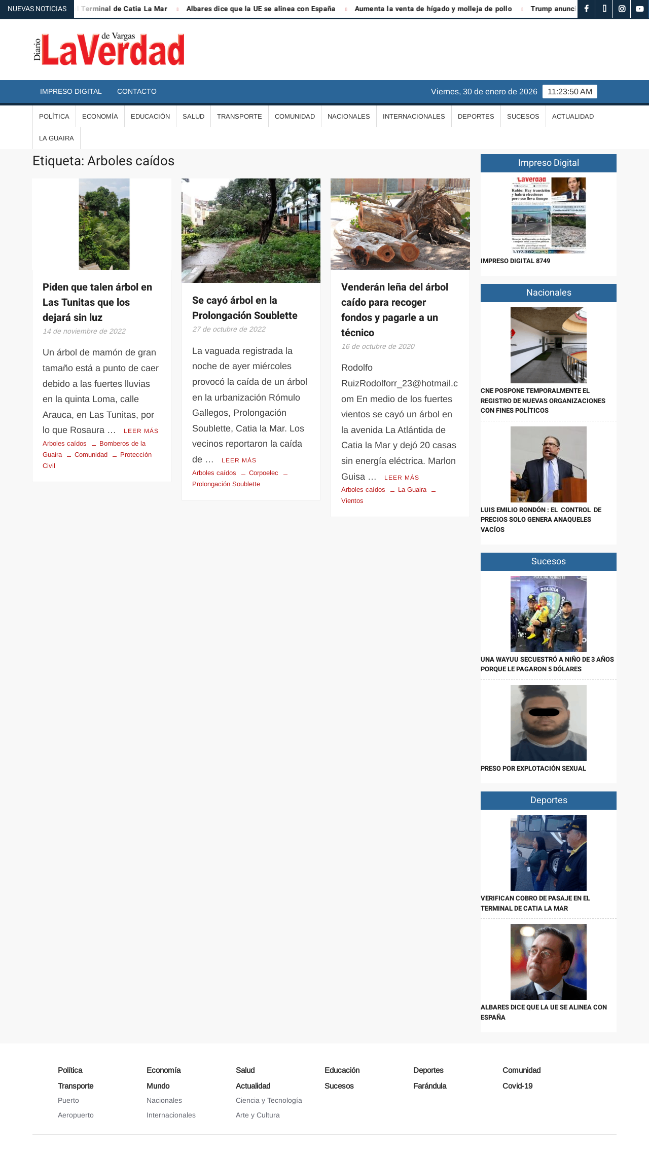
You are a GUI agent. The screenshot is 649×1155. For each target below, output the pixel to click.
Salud (193, 116)
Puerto (68, 1100)
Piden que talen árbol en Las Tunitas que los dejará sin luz (97, 302)
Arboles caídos (65, 443)
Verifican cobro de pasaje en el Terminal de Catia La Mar (535, 903)
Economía (100, 116)
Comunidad (295, 116)
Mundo (158, 1085)
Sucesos (523, 116)
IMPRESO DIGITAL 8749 (515, 261)
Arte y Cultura (258, 1115)
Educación (150, 116)
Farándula (429, 1085)
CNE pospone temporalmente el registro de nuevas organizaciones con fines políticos (543, 400)
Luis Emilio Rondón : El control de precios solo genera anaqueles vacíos (541, 519)
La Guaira (56, 138)
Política (54, 116)
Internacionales (414, 116)
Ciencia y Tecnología (269, 1100)
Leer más (141, 431)
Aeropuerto (76, 1115)
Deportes (476, 116)
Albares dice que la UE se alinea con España (267, 9)
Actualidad (573, 116)
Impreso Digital (71, 91)
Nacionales (349, 116)
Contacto (137, 91)
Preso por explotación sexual (533, 768)
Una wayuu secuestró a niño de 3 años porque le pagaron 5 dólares (547, 664)
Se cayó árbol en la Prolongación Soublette (245, 308)
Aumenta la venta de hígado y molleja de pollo (439, 9)
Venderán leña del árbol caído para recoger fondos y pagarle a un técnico (394, 310)
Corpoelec (263, 473)
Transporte (239, 116)
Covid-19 (517, 1085)
